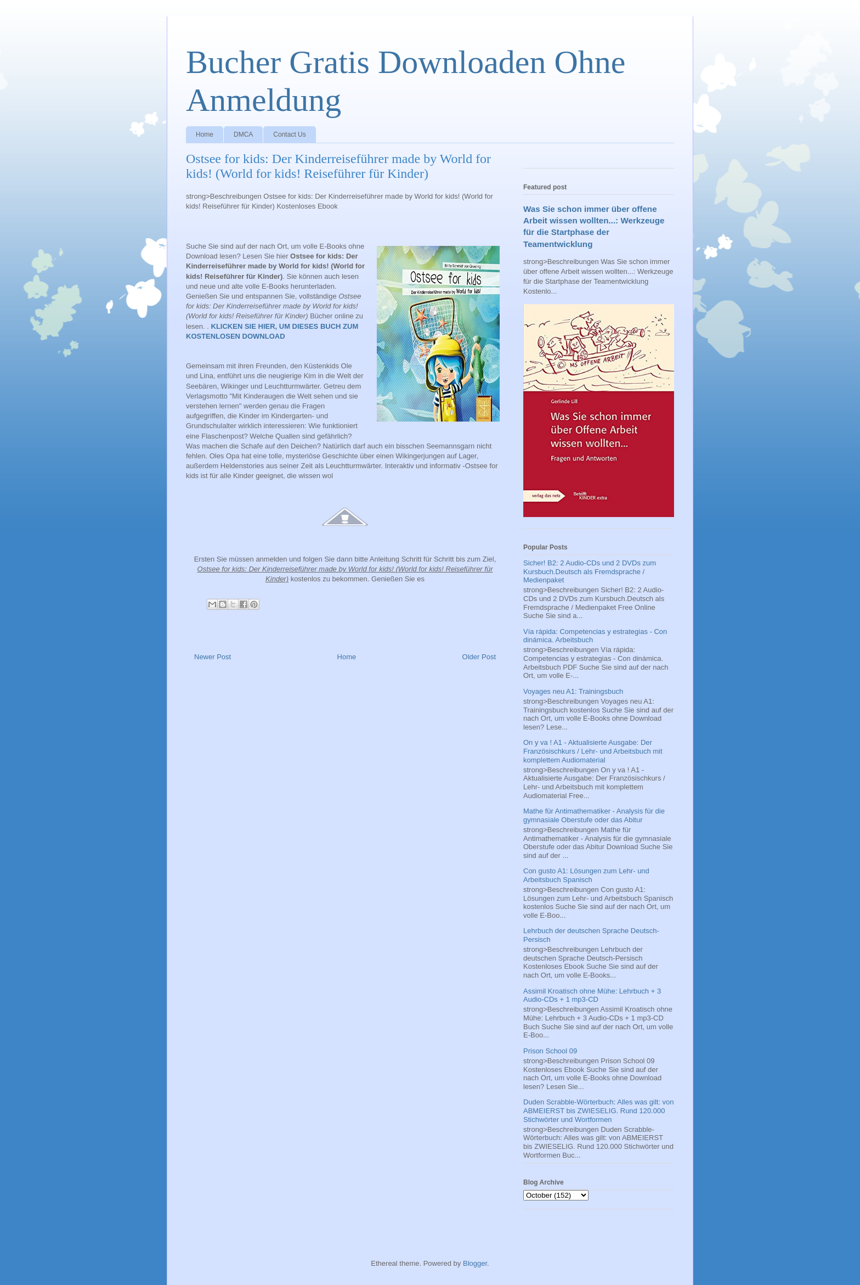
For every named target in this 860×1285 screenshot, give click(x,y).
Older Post (479, 657)
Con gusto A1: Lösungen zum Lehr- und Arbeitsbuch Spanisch (586, 875)
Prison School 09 (550, 1051)
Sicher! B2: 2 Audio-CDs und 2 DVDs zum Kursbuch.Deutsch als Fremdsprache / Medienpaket (589, 571)
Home (204, 134)
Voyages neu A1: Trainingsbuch (573, 691)
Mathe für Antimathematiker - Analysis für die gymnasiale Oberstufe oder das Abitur (594, 815)
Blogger (475, 1263)
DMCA (243, 134)
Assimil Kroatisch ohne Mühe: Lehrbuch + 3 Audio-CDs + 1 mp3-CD (592, 995)
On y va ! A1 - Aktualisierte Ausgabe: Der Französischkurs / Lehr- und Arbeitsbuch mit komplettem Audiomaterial (593, 751)
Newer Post (212, 657)
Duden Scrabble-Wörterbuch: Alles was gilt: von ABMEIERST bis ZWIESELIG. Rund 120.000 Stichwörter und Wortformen (598, 1110)
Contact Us (289, 134)
